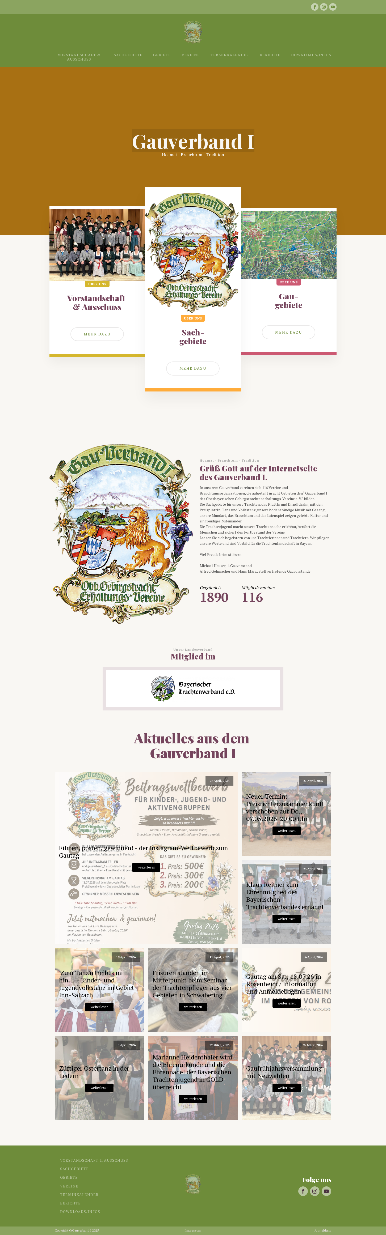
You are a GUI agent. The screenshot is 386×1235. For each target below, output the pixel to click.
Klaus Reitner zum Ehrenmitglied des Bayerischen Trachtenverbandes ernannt (285, 895)
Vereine (191, 54)
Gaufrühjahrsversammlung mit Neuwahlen (284, 1071)
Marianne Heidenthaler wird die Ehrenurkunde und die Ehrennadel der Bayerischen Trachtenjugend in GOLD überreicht (192, 1072)
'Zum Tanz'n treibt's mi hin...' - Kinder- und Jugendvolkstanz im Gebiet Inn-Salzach (96, 984)
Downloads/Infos (311, 54)
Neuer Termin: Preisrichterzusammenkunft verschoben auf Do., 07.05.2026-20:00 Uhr (285, 807)
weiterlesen (146, 867)
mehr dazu (288, 332)
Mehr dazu (97, 334)
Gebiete (162, 54)
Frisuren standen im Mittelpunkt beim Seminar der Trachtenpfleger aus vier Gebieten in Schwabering (192, 984)
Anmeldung (322, 1230)
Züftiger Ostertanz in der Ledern (94, 1071)
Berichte (270, 54)
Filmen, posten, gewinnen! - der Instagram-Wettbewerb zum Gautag (143, 851)
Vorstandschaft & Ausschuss (79, 57)
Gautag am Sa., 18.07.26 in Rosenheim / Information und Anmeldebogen (283, 984)
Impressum (192, 1230)
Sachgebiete (128, 54)
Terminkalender (230, 54)
